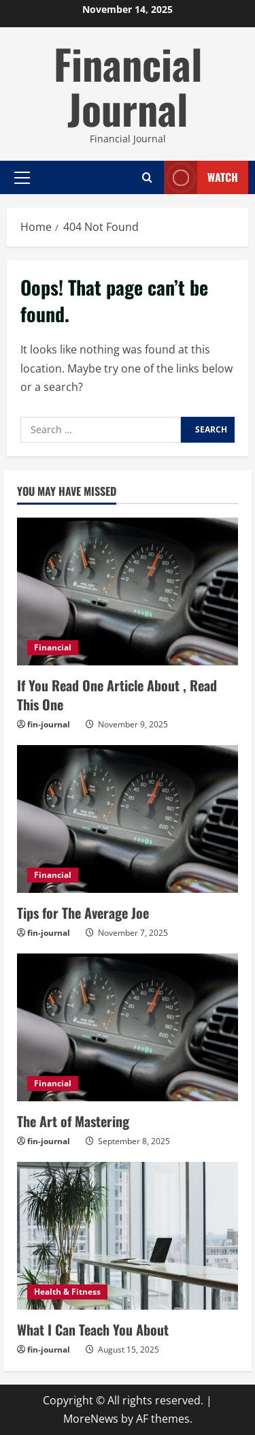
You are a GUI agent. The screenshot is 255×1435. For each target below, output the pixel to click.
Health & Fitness (67, 1291)
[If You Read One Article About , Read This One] (127, 591)
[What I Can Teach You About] (127, 1236)
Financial (52, 647)
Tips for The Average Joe (83, 912)
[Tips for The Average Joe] (127, 819)
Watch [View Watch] (201, 177)
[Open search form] (147, 177)
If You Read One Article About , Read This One (117, 694)
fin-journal (48, 724)
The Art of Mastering (73, 1121)
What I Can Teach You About (93, 1329)
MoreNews (90, 1418)
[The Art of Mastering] (127, 1027)
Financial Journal (128, 85)
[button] (22, 177)
